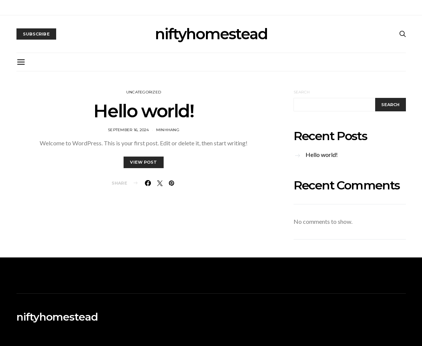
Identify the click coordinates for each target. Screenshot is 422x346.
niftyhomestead (211, 34)
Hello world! (143, 111)
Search (302, 92)
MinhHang (167, 129)
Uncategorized (143, 92)
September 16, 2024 (128, 129)
